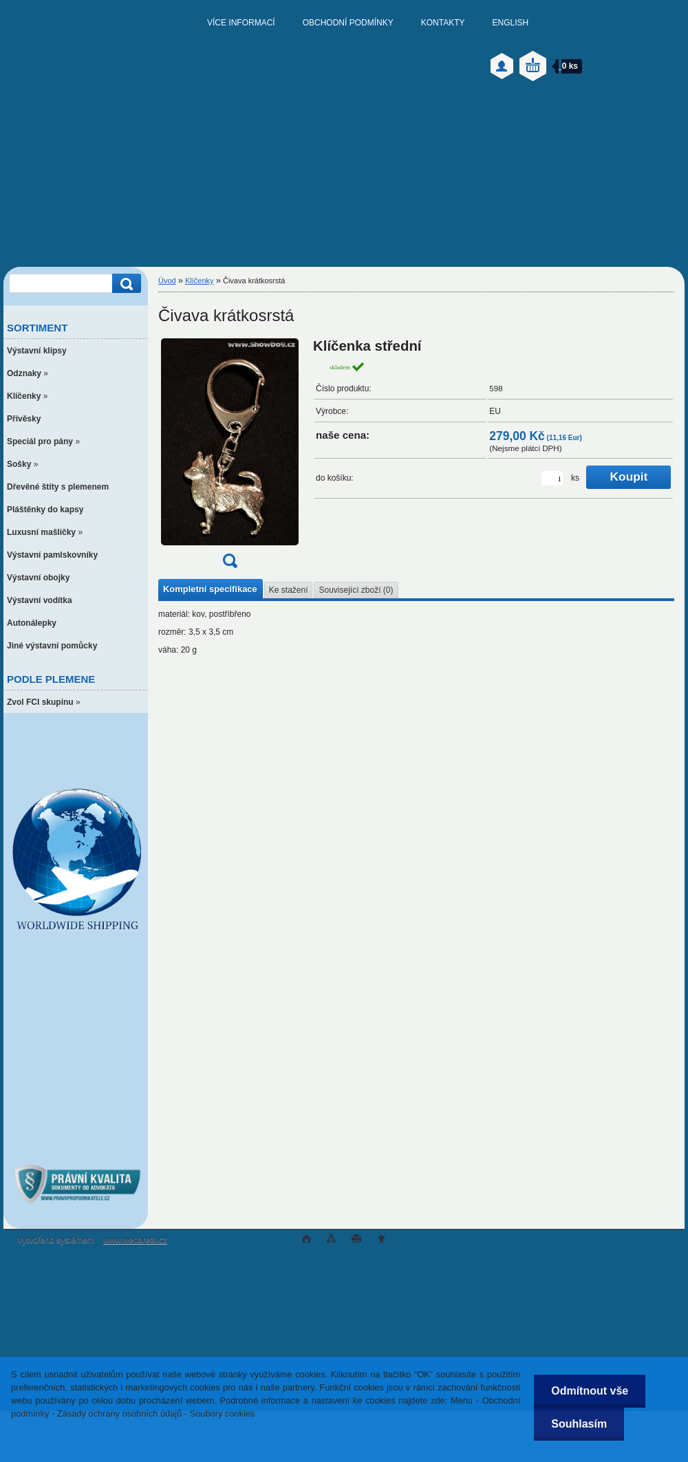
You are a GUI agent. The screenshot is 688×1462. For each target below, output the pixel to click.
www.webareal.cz (135, 1240)
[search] (124, 284)
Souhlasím (579, 1424)
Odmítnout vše (589, 1391)
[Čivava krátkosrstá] (229, 457)
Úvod (167, 280)
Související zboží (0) (356, 590)
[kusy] (552, 478)
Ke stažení (288, 590)
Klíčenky (199, 280)
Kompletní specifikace (210, 589)
